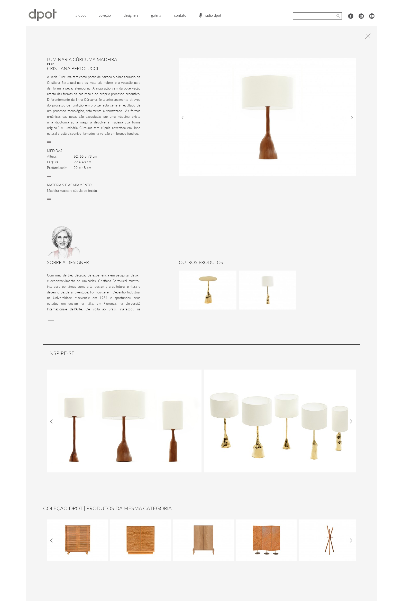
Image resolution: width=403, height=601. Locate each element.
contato (180, 15)
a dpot (81, 15)
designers (131, 15)
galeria (156, 15)
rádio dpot (213, 15)
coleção (105, 15)
